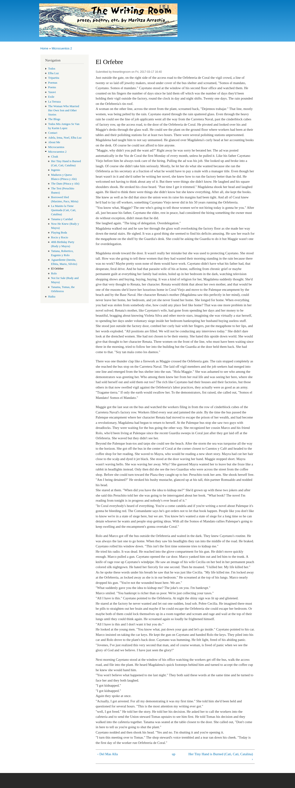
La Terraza (54, 101)
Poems (52, 87)
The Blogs (54, 119)
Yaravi (52, 92)
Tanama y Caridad (62, 219)
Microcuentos (56, 147)
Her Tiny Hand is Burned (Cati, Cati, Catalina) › (220, 756)
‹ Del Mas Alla (107, 754)
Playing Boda (59, 232)
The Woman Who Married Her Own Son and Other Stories (63, 110)
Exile (51, 96)
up (173, 754)
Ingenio (55, 170)
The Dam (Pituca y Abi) (65, 183)
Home (44, 48)
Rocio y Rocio (59, 237)
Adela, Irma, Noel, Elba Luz (65, 137)
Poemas (52, 82)
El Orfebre (57, 268)
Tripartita (53, 77)
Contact (52, 132)
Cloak (54, 156)
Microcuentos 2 (62, 48)
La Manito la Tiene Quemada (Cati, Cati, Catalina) (63, 210)
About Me (54, 142)
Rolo (54, 273)
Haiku (51, 296)
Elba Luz (53, 73)
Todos (51, 68)
